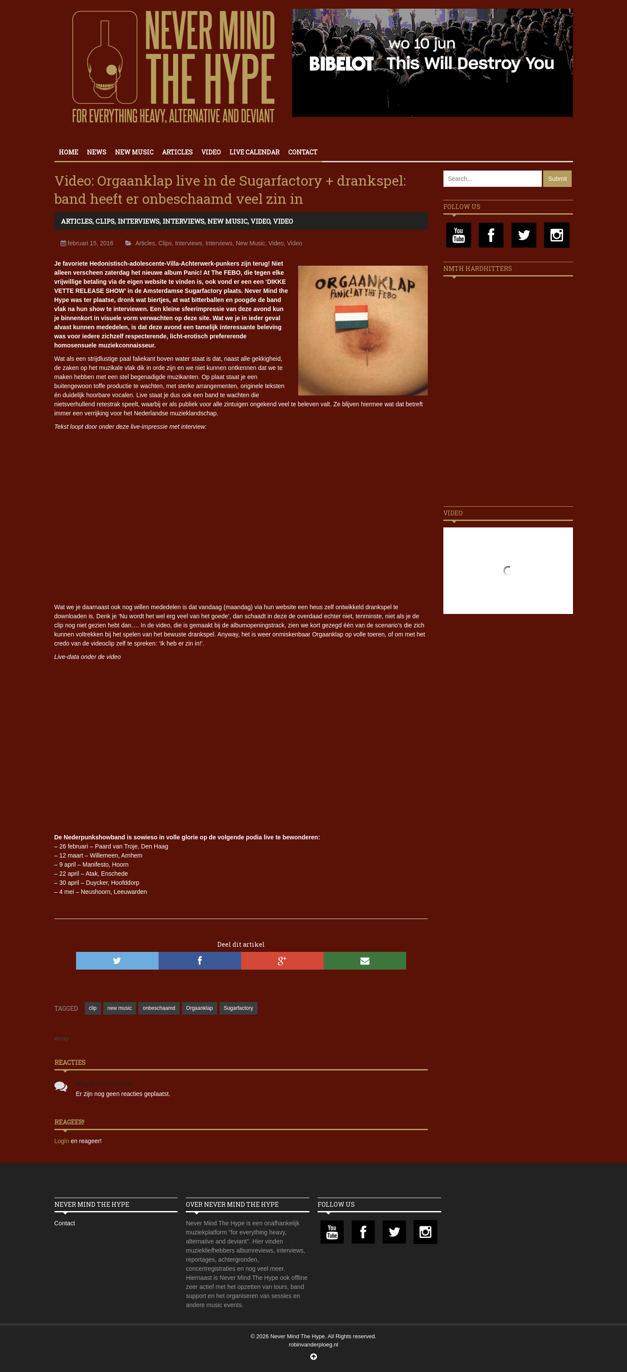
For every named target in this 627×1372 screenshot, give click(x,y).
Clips (105, 221)
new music (120, 1008)
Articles (177, 152)
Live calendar (254, 152)
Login (62, 1140)
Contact (303, 152)
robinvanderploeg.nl (313, 1344)
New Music (134, 152)
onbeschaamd (159, 1008)
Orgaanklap (199, 1008)
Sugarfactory (238, 1008)
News (96, 152)
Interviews (138, 221)
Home (68, 152)
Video (211, 152)
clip (93, 1008)
